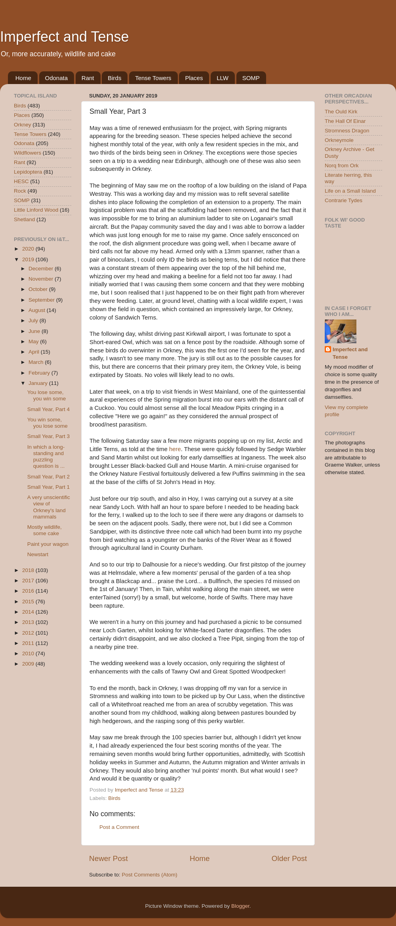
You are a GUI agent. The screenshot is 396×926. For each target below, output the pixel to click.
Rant (88, 78)
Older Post (289, 858)
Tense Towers (153, 78)
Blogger (240, 906)
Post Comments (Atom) (149, 875)
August (38, 310)
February (40, 373)
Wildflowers (27, 153)
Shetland (24, 219)
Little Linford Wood (36, 210)
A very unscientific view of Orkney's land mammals (48, 507)
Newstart (37, 554)
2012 (29, 633)
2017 (29, 581)
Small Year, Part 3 (48, 436)
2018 (29, 570)
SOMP (251, 78)
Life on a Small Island (350, 191)
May (34, 341)
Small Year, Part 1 (48, 487)
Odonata (56, 78)
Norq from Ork (342, 165)
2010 (29, 653)
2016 (29, 591)
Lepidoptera (28, 172)
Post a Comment (119, 827)
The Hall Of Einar (345, 121)
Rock (20, 191)
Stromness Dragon (347, 131)
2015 (29, 602)
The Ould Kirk (341, 112)
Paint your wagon (48, 544)
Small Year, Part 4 (48, 409)
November (42, 279)
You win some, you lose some (47, 423)
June (35, 331)
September (42, 300)
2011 (29, 643)
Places (194, 78)
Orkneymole (339, 140)
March (37, 362)
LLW (222, 78)
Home (23, 78)
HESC (21, 181)
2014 (29, 612)
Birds (114, 78)
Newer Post (108, 858)
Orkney (22, 125)
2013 (29, 622)
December (42, 269)
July (34, 320)
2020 (29, 249)
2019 (29, 259)
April (35, 352)
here (175, 449)
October (39, 289)
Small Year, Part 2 (48, 477)
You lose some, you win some (46, 395)
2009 (29, 664)
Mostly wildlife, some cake (44, 530)
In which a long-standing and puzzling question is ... (46, 456)
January (39, 383)
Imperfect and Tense (64, 37)
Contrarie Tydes (343, 200)
